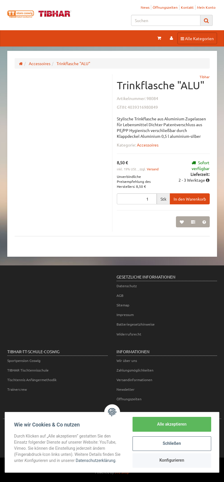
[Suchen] (165, 20)
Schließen (172, 443)
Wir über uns (127, 360)
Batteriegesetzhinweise (136, 324)
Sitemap (123, 305)
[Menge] (137, 198)
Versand (152, 169)
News (145, 7)
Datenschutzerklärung (95, 460)
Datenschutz (127, 285)
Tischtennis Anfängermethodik (32, 379)
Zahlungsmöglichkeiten (135, 370)
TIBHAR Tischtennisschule (28, 370)
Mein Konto (206, 7)
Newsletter (126, 389)
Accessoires (147, 144)
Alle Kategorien (197, 38)
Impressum (125, 314)
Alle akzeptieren (171, 424)
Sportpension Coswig (23, 360)
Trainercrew (17, 389)
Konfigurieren (171, 460)
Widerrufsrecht (129, 334)
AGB (120, 295)
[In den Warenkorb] (190, 198)
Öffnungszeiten (165, 7)
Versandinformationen (134, 379)
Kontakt (187, 7)
